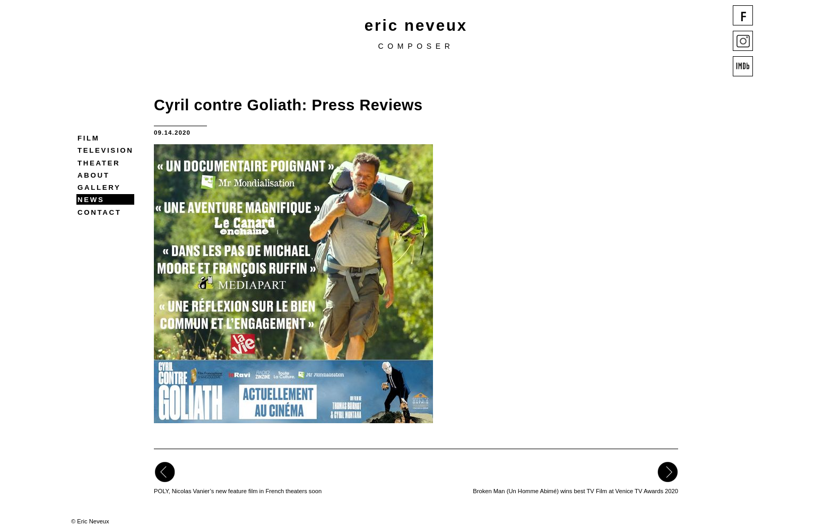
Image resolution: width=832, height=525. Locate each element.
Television (105, 150)
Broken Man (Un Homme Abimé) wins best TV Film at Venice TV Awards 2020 (575, 491)
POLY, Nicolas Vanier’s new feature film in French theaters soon (238, 491)
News (90, 200)
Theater (98, 163)
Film (88, 138)
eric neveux (416, 25)
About (93, 175)
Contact (99, 212)
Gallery (98, 187)
